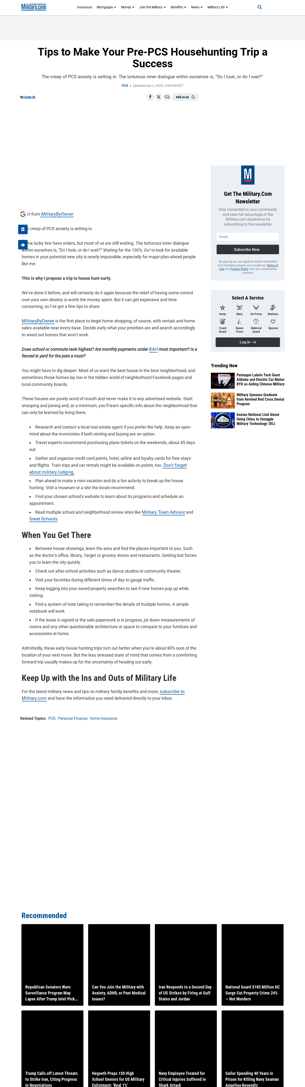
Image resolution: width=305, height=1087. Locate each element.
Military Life (218, 7)
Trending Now (224, 365)
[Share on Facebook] (150, 97)
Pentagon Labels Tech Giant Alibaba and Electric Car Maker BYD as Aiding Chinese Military (261, 379)
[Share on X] (159, 97)
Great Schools (41, 517)
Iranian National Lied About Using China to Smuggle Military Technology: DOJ (258, 419)
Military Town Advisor (160, 510)
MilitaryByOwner (54, 212)
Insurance (84, 7)
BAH (151, 347)
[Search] (256, 7)
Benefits (178, 7)
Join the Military (152, 7)
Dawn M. (30, 97)
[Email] (167, 97)
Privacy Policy (239, 269)
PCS (125, 85)
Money (127, 7)
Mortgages (106, 7)
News (197, 7)
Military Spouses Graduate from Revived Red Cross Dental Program (260, 399)
